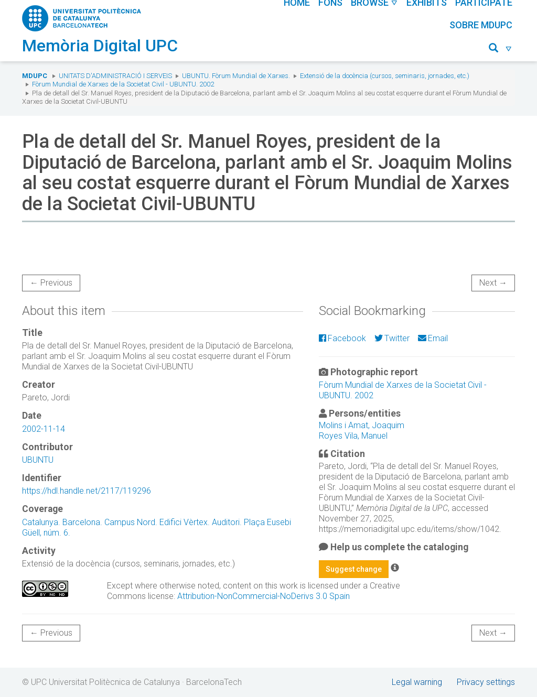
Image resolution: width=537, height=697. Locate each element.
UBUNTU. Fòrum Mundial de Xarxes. (236, 76)
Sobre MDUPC (480, 24)
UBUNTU (37, 460)
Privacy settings (486, 682)
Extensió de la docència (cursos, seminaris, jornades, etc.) (384, 76)
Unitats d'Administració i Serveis (115, 76)
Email (433, 338)
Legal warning (417, 682)
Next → (493, 283)
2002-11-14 (43, 429)
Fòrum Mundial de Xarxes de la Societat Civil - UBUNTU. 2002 (123, 84)
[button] (500, 49)
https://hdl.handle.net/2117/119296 (86, 491)
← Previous (51, 283)
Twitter (392, 338)
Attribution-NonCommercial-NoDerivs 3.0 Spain (263, 596)
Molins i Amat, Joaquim (361, 425)
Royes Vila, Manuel (353, 436)
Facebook (342, 338)
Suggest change (354, 569)
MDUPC (34, 76)
